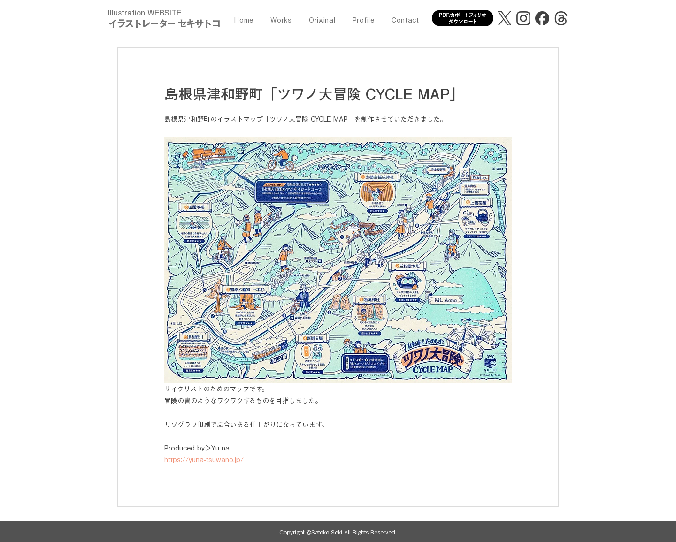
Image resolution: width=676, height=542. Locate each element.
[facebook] (542, 18)
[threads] (561, 18)
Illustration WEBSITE (145, 12)
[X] (505, 18)
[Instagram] (523, 18)
